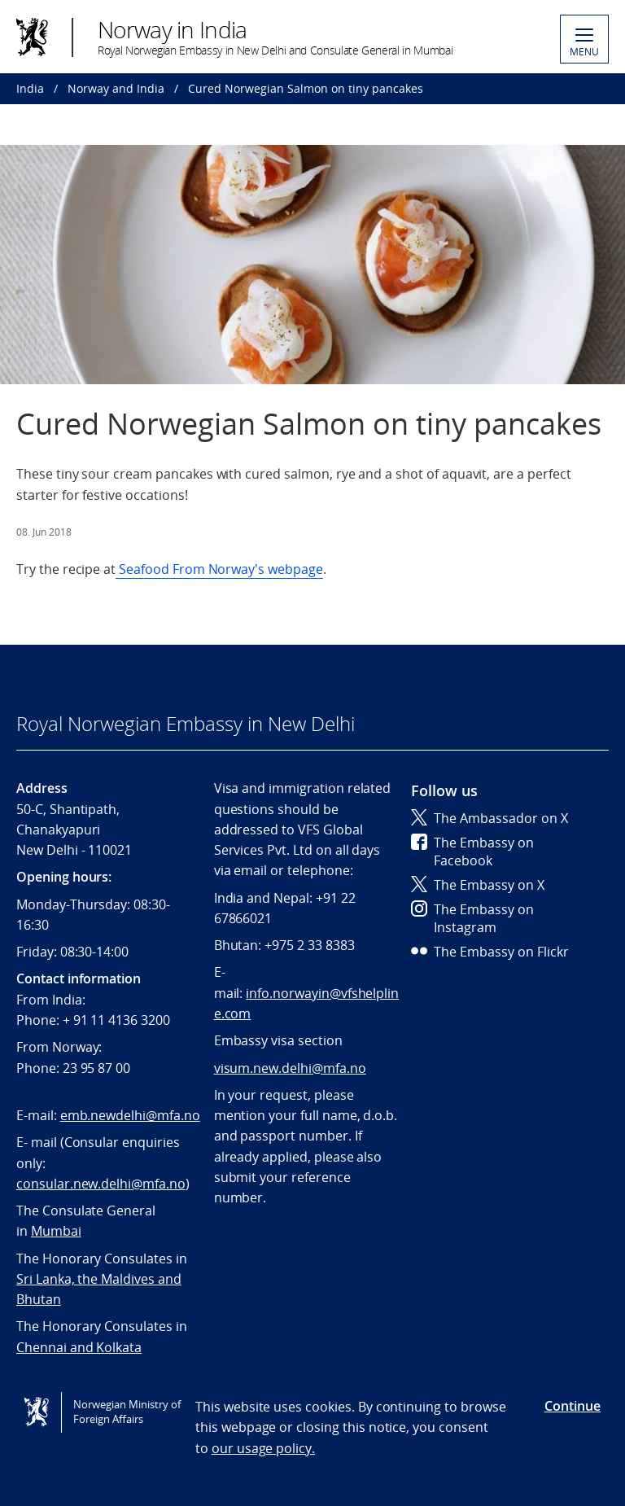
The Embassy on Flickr (490, 952)
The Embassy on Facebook (472, 851)
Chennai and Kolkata (79, 1347)
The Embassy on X (477, 885)
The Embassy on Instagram (472, 918)
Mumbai (56, 1231)
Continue (572, 1406)
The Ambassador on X (489, 818)
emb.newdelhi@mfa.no (130, 1115)
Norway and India (116, 88)
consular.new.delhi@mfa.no (101, 1184)
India (30, 88)
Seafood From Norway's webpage (219, 569)
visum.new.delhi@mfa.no (290, 1068)
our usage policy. (263, 1448)
